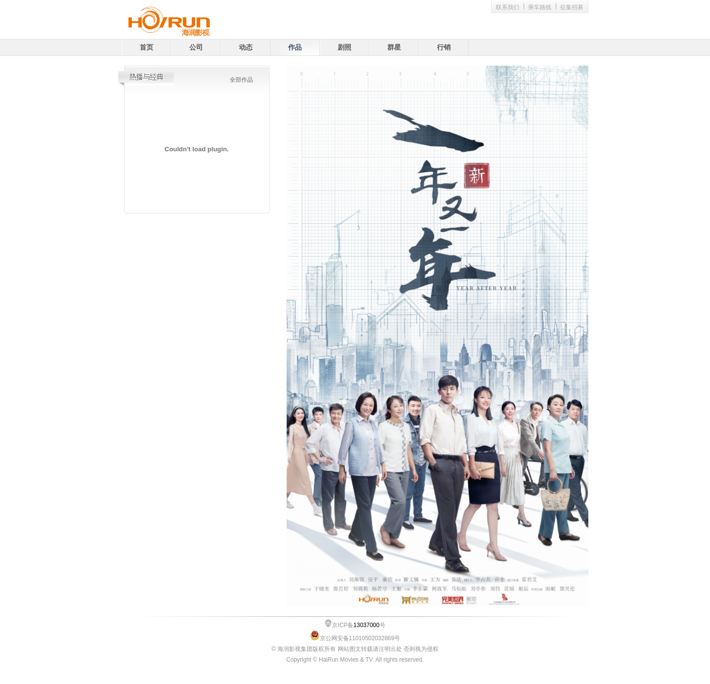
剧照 (344, 47)
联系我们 (507, 7)
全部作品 (241, 79)
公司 (196, 47)
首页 (146, 47)
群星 (394, 47)
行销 (444, 47)
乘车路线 (539, 7)
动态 (246, 47)
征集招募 (571, 7)
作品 (295, 47)
